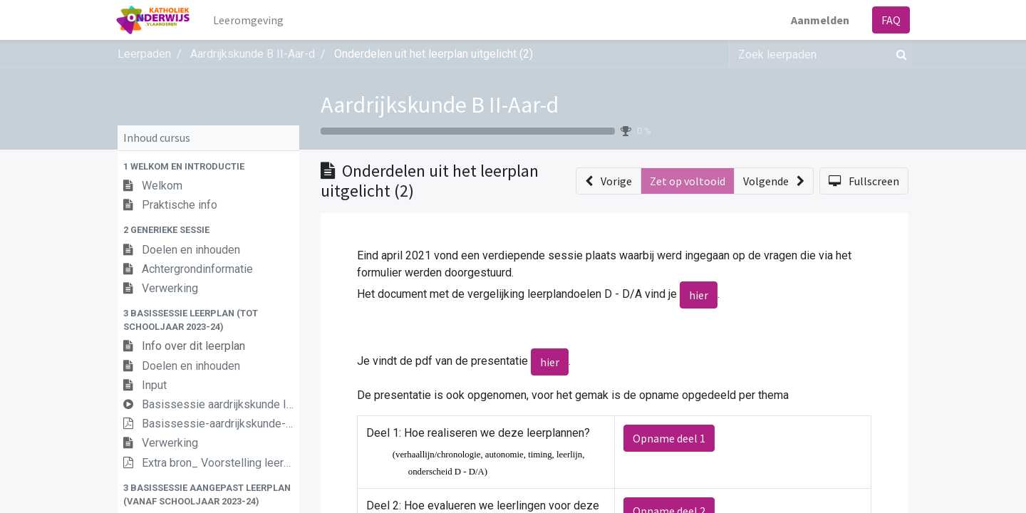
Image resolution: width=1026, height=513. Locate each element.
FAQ (889, 20)
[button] (208, 166)
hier (698, 295)
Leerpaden (144, 54)
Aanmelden (818, 20)
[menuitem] (250, 20)
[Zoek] (899, 54)
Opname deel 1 (669, 438)
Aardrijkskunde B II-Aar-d (440, 104)
